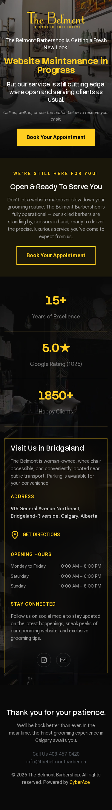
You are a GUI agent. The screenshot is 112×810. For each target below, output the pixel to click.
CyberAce (80, 782)
